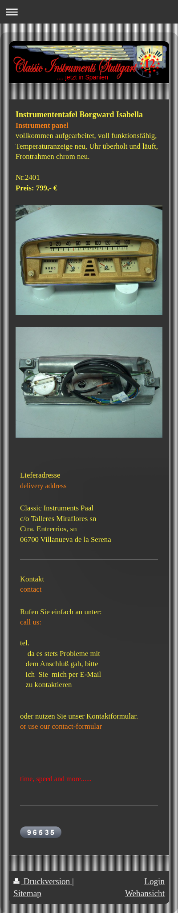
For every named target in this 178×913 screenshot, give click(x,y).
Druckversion (42, 881)
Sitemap (27, 893)
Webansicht (145, 893)
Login (154, 881)
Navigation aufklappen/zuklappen (89, 11)
